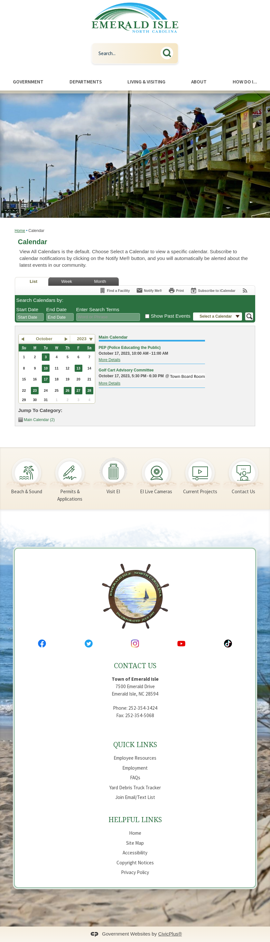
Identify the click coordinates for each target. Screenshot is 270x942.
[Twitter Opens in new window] (89, 643)
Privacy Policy (135, 872)
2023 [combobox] (82, 338)
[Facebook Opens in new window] (42, 643)
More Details (109, 360)
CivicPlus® (170, 934)
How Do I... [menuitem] (245, 82)
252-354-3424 (142, 708)
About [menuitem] (199, 82)
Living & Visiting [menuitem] (146, 82)
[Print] (176, 290)
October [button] (44, 338)
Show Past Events (170, 316)
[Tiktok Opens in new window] (228, 643)
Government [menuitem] (28, 82)
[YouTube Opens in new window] (181, 643)
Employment (135, 768)
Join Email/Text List (135, 797)
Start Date (27, 309)
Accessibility (135, 853)
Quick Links (135, 744)
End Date (56, 309)
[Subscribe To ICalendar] (212, 290)
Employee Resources (135, 758)
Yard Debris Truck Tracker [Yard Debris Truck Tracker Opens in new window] (135, 787)
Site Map (135, 843)
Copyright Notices (135, 863)
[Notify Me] (149, 290)
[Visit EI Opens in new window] (113, 472)
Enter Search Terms (97, 309)
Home (20, 230)
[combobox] (30, 317)
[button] (169, 52)
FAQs (135, 777)
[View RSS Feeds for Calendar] (245, 290)
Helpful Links (135, 819)
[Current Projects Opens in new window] (200, 472)
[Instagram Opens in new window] (135, 643)
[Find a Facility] (114, 290)
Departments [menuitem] (86, 82)
